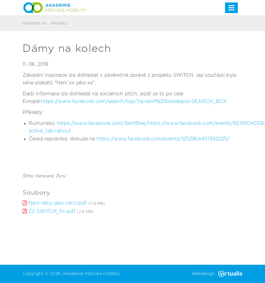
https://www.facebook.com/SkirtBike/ (102, 123)
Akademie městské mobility (91, 274)
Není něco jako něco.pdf (57, 203)
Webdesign (217, 274)
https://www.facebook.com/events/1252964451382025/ (163, 138)
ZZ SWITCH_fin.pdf (51, 211)
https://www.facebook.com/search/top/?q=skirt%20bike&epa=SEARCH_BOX (134, 101)
